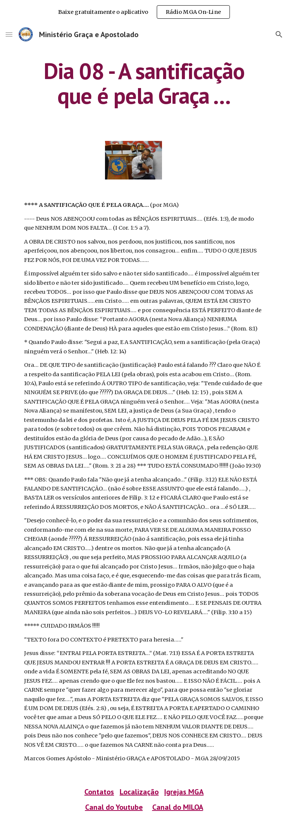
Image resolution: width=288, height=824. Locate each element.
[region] (144, 12)
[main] (144, 83)
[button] (9, 34)
